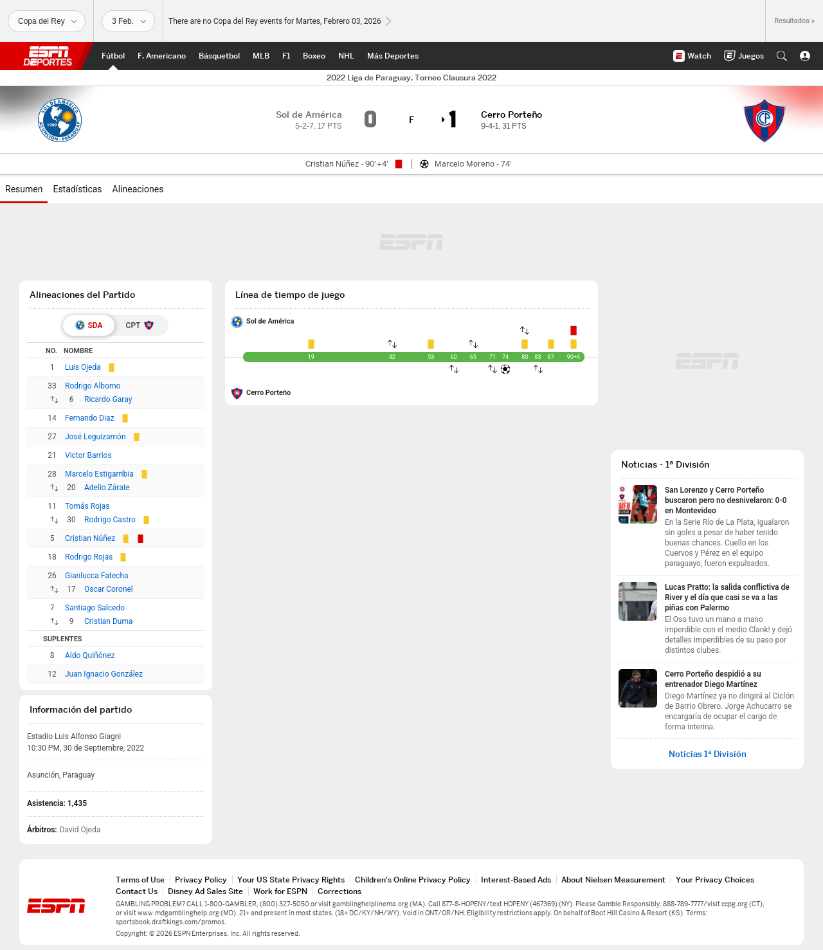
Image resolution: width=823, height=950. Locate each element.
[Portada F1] (286, 56)
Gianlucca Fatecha (97, 575)
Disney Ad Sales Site (205, 891)
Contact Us (137, 891)
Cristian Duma (108, 621)
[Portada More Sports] (393, 56)
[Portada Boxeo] (314, 56)
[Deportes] (46, 21)
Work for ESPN (280, 891)
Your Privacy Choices (715, 879)
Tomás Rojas (87, 506)
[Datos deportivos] (128, 21)
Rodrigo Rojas (89, 557)
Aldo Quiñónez (90, 655)
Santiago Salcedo (95, 607)
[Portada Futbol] (113, 56)
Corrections (339, 891)
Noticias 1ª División (707, 754)
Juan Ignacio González (104, 674)
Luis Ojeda (83, 367)
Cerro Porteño (268, 392)
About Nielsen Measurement (613, 879)
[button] (782, 56)
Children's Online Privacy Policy (413, 879)
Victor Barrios (88, 455)
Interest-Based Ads (516, 879)
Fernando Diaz (89, 418)
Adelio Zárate (107, 487)
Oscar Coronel (108, 589)
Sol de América (270, 321)
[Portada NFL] (162, 56)
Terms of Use (140, 879)
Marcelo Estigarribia (99, 474)
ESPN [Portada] (47, 56)
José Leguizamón (95, 436)
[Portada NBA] (219, 56)
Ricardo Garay (108, 399)
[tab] (88, 325)
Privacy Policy (201, 879)
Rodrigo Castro (110, 519)
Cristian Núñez (90, 538)
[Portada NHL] (346, 56)
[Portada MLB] (261, 56)
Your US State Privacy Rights (291, 879)
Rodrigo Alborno (92, 385)
